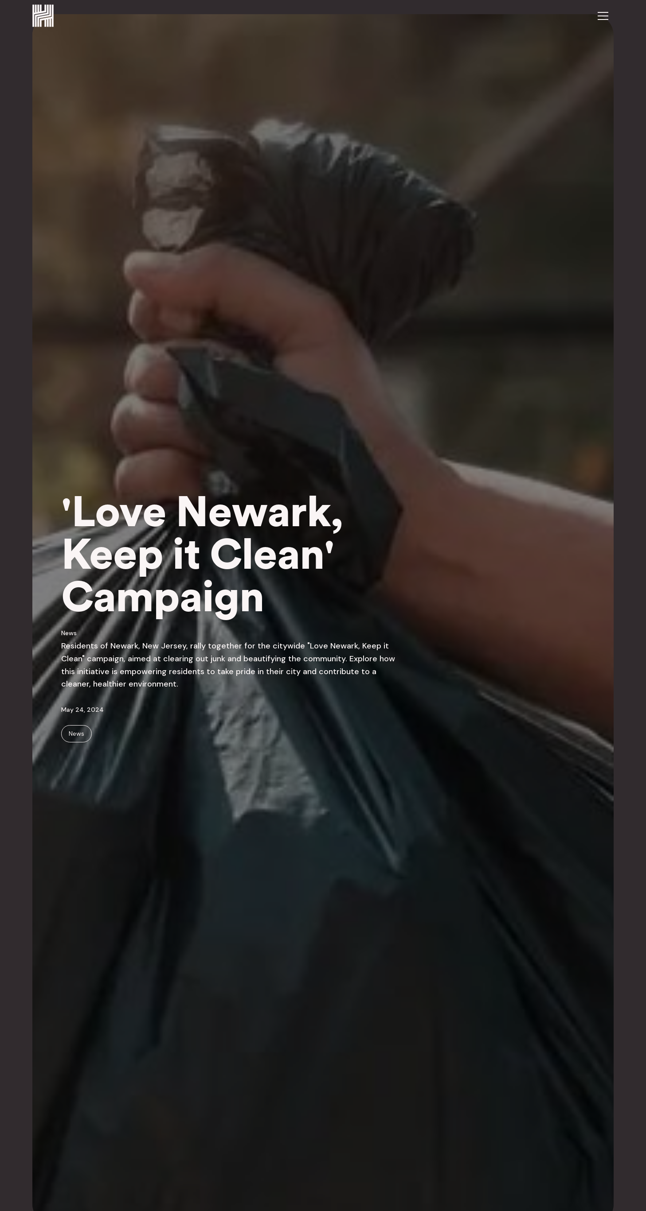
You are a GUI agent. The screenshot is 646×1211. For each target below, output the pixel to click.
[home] (43, 15)
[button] (603, 16)
